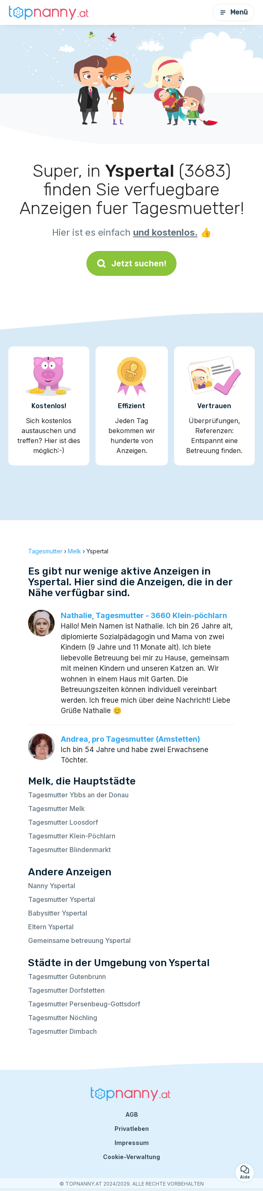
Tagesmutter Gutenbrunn (67, 976)
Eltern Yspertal (51, 927)
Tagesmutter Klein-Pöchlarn (71, 836)
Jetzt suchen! (131, 263)
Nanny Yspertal (51, 886)
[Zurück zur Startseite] (49, 12)
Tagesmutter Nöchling (62, 1017)
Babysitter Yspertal (57, 913)
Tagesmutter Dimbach (62, 1031)
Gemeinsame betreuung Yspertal (79, 940)
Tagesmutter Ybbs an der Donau (78, 795)
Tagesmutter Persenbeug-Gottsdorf (84, 1004)
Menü (234, 12)
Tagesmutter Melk (56, 808)
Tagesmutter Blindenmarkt (69, 849)
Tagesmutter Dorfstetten (66, 990)
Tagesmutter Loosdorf (63, 822)
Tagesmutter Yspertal (61, 899)
